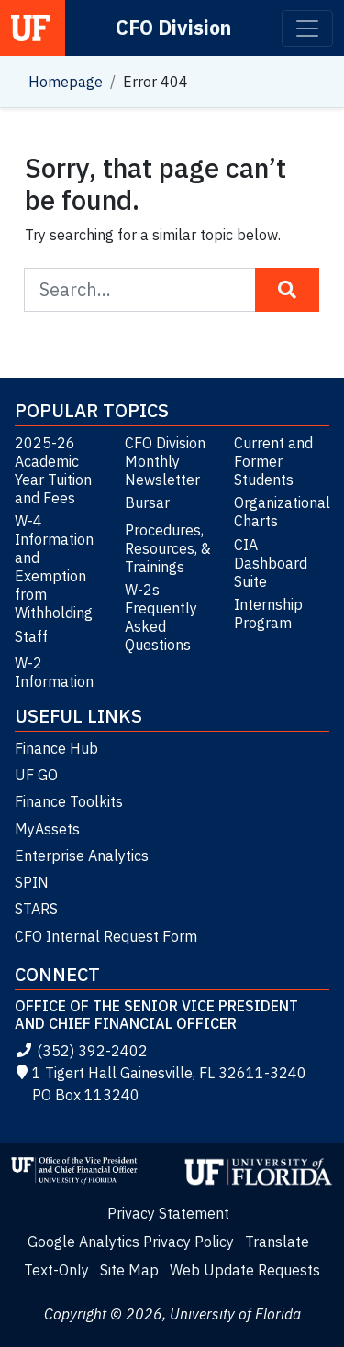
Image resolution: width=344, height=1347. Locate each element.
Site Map (129, 1270)
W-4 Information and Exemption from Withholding (54, 567)
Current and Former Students (273, 461)
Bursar (147, 502)
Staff (31, 636)
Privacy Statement (168, 1213)
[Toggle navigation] (307, 28)
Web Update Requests (245, 1270)
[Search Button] (287, 290)
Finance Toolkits (69, 801)
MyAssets (47, 829)
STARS (36, 909)
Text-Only (56, 1270)
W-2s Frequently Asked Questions (161, 617)
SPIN (32, 882)
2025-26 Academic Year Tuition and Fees (53, 470)
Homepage (65, 81)
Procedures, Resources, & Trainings (168, 548)
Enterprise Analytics (82, 855)
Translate (277, 1241)
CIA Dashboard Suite (270, 563)
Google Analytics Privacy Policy (131, 1241)
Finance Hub (56, 748)
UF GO (36, 775)
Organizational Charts (281, 511)
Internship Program (268, 613)
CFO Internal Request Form (106, 936)
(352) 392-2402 (81, 1051)
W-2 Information (54, 672)
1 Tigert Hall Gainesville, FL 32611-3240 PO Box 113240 (160, 1084)
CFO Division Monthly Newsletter (165, 461)
